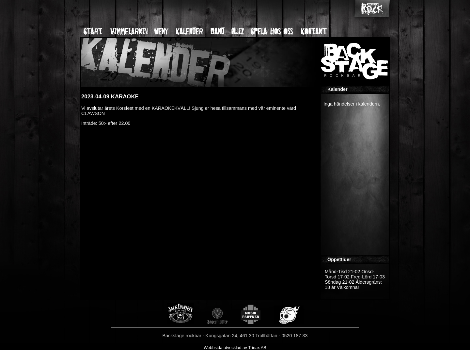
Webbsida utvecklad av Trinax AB (235, 347)
